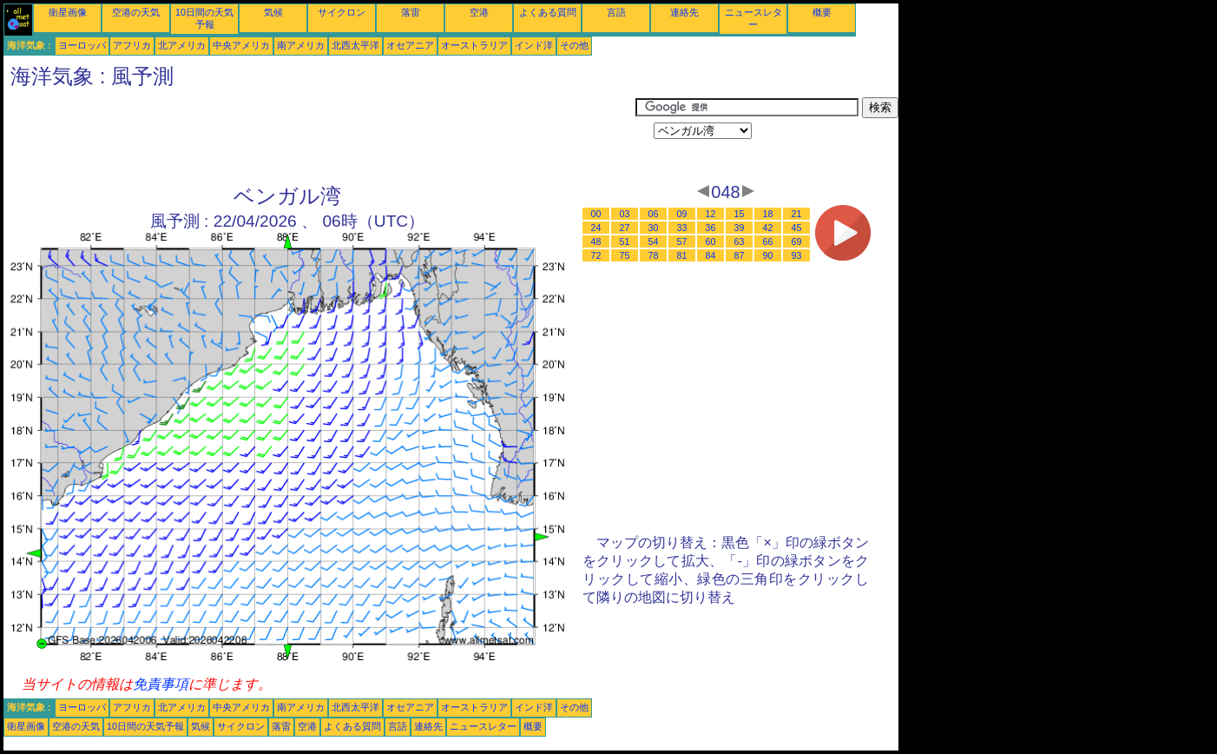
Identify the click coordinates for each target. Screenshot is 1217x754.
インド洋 (534, 45)
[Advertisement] (319, 136)
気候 (273, 12)
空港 (479, 12)
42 (768, 227)
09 (682, 213)
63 (739, 241)
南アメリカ (301, 45)
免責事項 (160, 684)
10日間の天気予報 (145, 726)
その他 (574, 45)
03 (625, 213)
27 (625, 227)
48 (596, 241)
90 (768, 255)
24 (596, 227)
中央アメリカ (241, 45)
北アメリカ (182, 45)
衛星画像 (68, 12)
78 (653, 255)
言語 (616, 12)
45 (797, 227)
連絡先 (684, 12)
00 (596, 213)
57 (682, 241)
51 (625, 241)
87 (739, 255)
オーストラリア (474, 45)
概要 (822, 12)
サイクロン (341, 12)
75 (625, 255)
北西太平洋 (355, 45)
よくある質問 (547, 12)
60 (711, 241)
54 (653, 241)
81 (682, 255)
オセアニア (410, 45)
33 (682, 227)
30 (653, 227)
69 (797, 241)
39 (739, 227)
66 (768, 241)
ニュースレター (483, 726)
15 (739, 213)
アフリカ (132, 45)
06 (653, 213)
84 (711, 255)
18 (768, 213)
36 (711, 227)
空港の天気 (136, 12)
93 (797, 255)
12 (711, 213)
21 (797, 213)
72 (596, 255)
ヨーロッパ (82, 45)
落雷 (410, 12)
